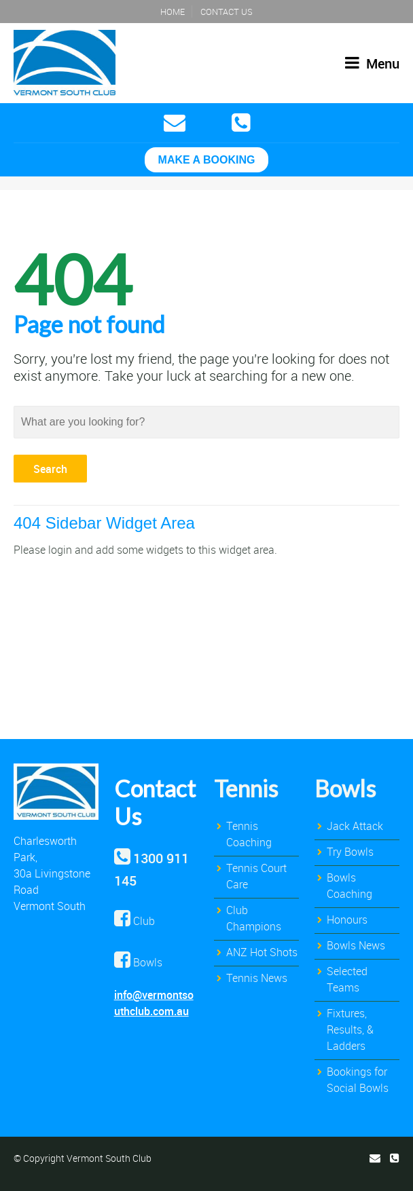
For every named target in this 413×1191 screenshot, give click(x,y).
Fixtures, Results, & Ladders (350, 1029)
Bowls (345, 788)
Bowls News (356, 945)
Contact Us (226, 11)
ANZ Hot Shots (262, 952)
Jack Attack (355, 825)
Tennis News (256, 977)
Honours (347, 919)
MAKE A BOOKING (206, 160)
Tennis (246, 788)
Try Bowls (350, 851)
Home (172, 11)
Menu (372, 63)
